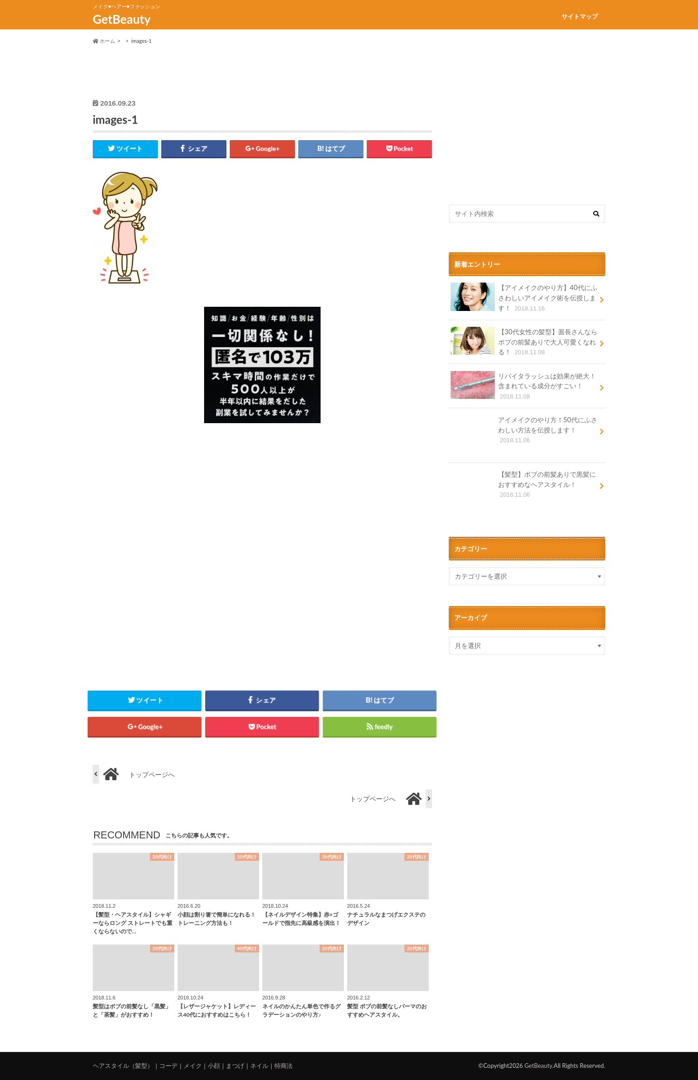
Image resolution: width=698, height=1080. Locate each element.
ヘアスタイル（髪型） (123, 1065)
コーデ (168, 1065)
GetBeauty (122, 19)
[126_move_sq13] (262, 428)
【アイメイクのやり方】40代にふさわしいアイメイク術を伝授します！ (524, 298)
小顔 (214, 1065)
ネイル (259, 1065)
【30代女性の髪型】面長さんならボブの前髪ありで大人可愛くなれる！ (524, 342)
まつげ (235, 1065)
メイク (193, 1065)
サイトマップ (579, 16)
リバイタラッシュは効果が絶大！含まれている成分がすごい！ (523, 386)
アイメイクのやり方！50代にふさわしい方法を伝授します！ (524, 433)
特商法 (283, 1065)
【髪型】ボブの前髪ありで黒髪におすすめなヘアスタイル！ (523, 487)
